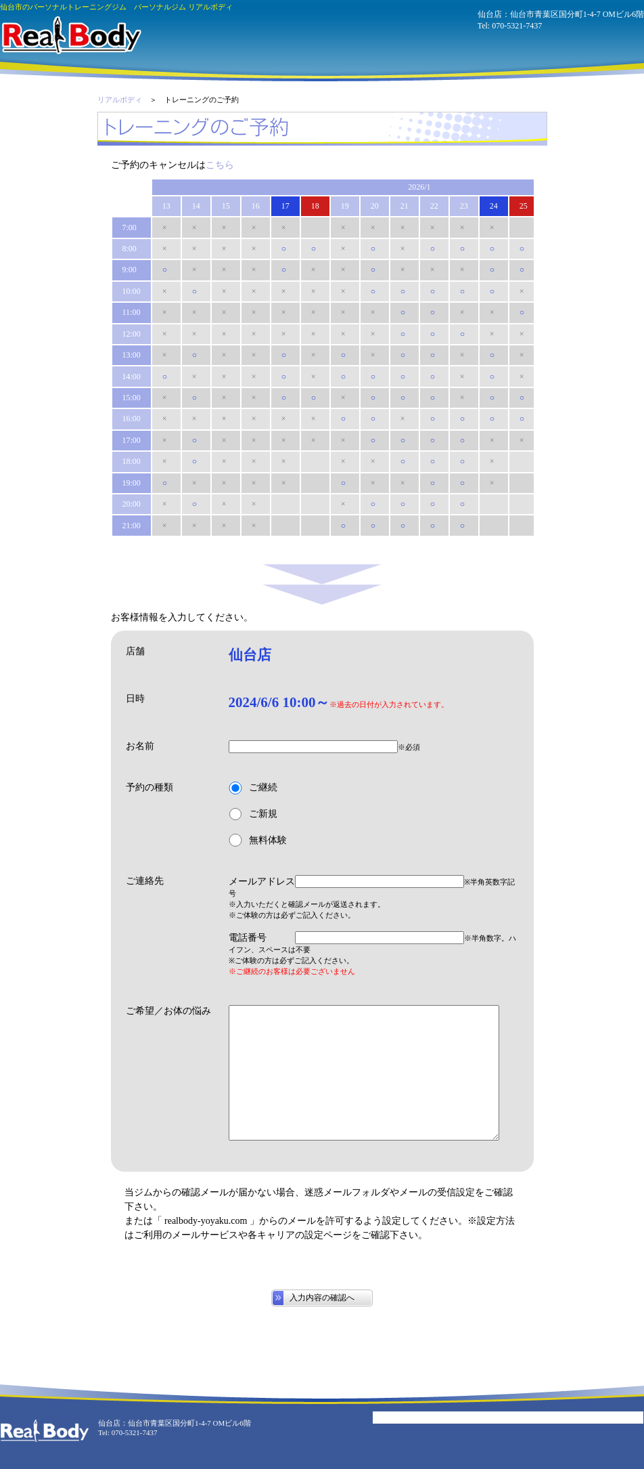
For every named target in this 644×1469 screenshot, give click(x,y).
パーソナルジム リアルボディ (70, 35)
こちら (220, 165)
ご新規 (253, 814)
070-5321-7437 (517, 25)
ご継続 (253, 788)
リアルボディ (119, 99)
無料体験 (258, 840)
